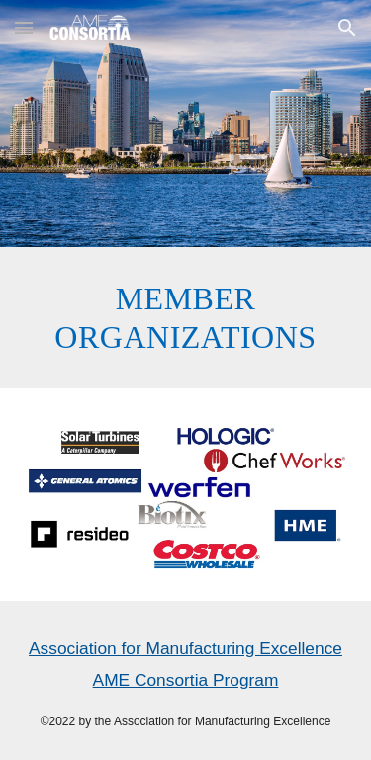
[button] (23, 27)
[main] (186, 318)
